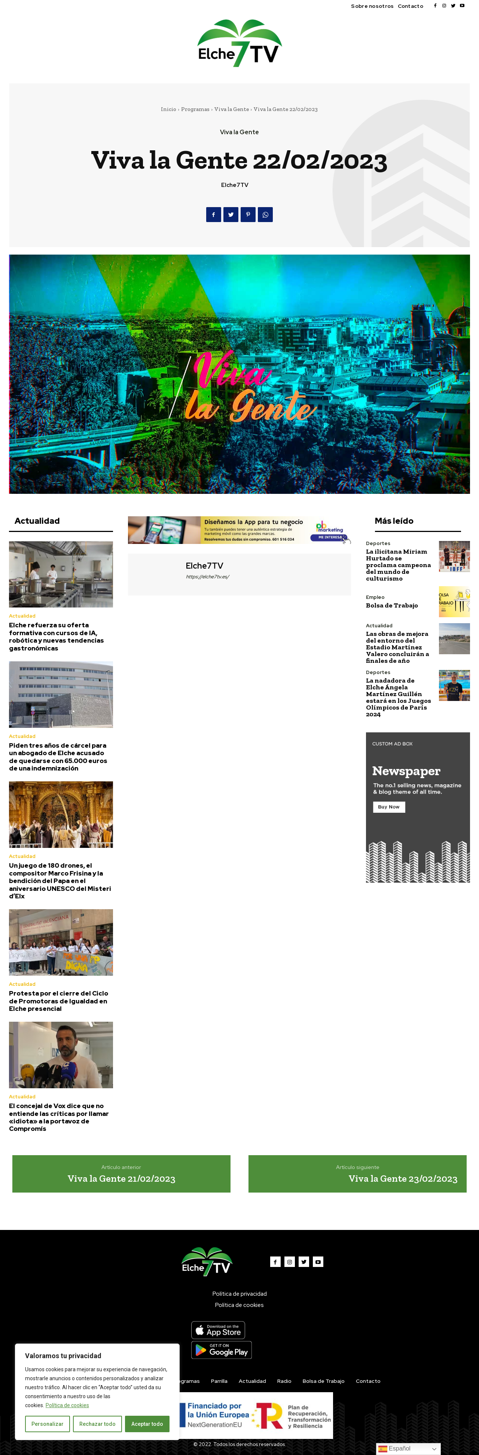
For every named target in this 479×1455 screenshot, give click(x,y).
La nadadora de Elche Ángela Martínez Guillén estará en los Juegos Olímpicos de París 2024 (398, 697)
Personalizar (47, 1424)
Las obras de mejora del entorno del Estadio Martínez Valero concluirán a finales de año (397, 647)
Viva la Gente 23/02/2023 (403, 1178)
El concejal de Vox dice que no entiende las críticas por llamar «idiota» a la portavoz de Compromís (59, 1117)
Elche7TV (234, 185)
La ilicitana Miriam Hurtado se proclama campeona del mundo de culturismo (398, 564)
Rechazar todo (97, 1424)
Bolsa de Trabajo (392, 605)
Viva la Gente (231, 109)
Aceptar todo (147, 1424)
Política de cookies (67, 1405)
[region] (97, 1392)
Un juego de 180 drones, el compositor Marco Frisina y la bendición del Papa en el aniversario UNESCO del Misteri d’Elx (60, 880)
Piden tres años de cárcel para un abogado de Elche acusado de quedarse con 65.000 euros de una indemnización (58, 756)
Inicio (168, 109)
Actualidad (22, 615)
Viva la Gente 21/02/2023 (121, 1178)
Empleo (375, 597)
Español (394, 1449)
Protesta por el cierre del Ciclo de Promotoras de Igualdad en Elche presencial (58, 1001)
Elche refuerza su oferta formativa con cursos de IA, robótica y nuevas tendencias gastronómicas (56, 636)
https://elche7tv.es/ (207, 576)
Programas (195, 109)
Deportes (378, 543)
